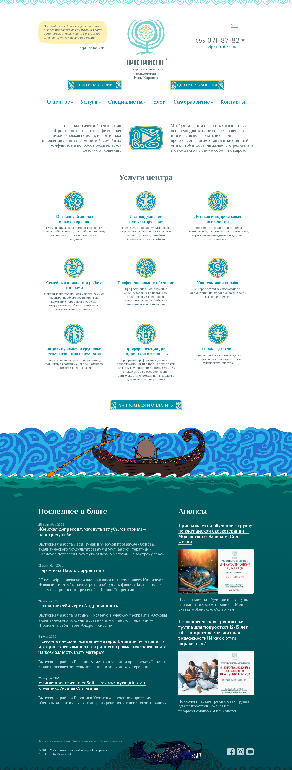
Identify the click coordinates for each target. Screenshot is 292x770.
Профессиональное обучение (145, 282)
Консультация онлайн (217, 282)
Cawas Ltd (64, 754)
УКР (234, 25)
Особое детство (218, 349)
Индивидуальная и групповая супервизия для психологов (74, 351)
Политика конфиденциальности (54, 741)
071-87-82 (218, 40)
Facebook (231, 751)
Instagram (240, 751)
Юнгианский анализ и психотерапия (74, 219)
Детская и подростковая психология (217, 219)
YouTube (250, 751)
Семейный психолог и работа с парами (74, 285)
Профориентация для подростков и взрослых (146, 351)
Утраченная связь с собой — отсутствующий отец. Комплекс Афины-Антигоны (92, 685)
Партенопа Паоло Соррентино (71, 570)
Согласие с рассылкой (111, 741)
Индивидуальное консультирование (146, 219)
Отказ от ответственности (85, 741)
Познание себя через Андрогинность (78, 605)
